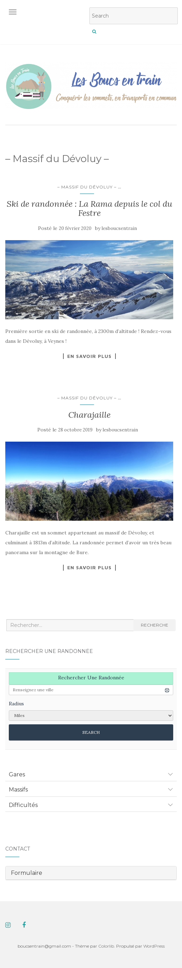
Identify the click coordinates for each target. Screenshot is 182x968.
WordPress (154, 946)
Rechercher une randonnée (91, 677)
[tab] (91, 774)
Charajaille (89, 414)
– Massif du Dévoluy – (87, 187)
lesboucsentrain (119, 228)
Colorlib (106, 946)
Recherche (154, 625)
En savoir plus (89, 356)
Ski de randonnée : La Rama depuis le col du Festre (89, 208)
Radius (16, 703)
